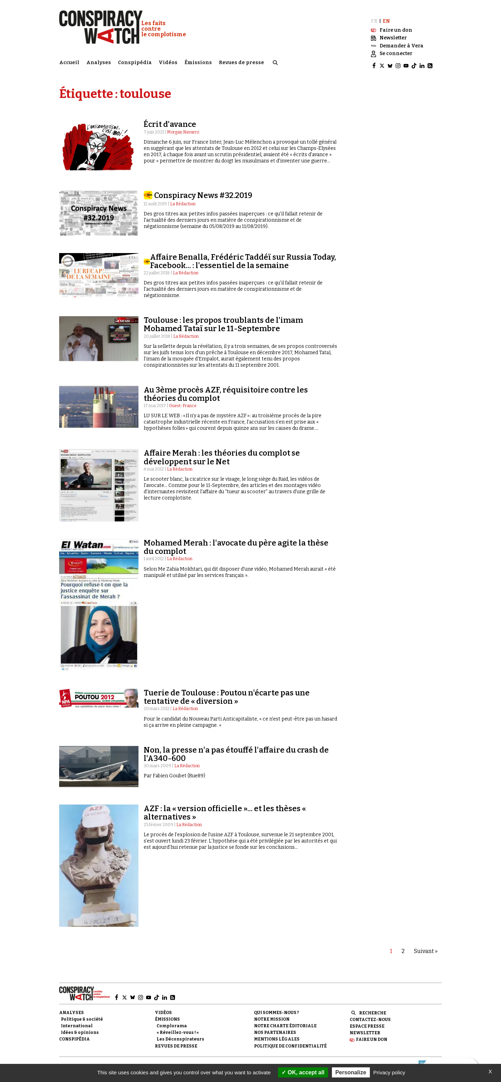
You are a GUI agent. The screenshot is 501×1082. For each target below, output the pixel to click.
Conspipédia (135, 61)
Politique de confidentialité (290, 1041)
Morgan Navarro (183, 127)
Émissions (198, 61)
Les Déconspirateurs (180, 1034)
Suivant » (426, 946)
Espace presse (367, 1021)
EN (386, 17)
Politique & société (82, 1014)
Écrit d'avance (170, 119)
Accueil (69, 61)
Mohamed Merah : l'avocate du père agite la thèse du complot (236, 542)
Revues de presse (241, 61)
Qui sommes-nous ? (276, 1007)
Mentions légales (277, 1034)
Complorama (172, 1021)
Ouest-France (183, 401)
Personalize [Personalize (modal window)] (350, 1072)
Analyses (98, 61)
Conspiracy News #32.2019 (203, 191)
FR (374, 17)
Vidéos (168, 61)
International (77, 1021)
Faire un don (371, 1035)
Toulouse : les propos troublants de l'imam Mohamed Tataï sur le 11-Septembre (223, 320)
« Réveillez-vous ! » (178, 1028)
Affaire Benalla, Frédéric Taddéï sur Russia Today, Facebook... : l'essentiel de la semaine (243, 256)
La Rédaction (183, 199)
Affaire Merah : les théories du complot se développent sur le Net (222, 453)
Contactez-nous (370, 1015)
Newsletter (365, 1028)
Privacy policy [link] (389, 1072)
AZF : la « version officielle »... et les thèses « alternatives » (225, 808)
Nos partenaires (275, 1028)
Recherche (372, 1008)
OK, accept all (302, 1072)
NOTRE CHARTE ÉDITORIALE (285, 1021)
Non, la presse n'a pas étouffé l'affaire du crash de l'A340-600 (236, 749)
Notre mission (271, 1014)
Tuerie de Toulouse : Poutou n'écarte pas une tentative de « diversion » (227, 692)
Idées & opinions (80, 1028)
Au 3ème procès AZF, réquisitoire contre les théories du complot (226, 389)
